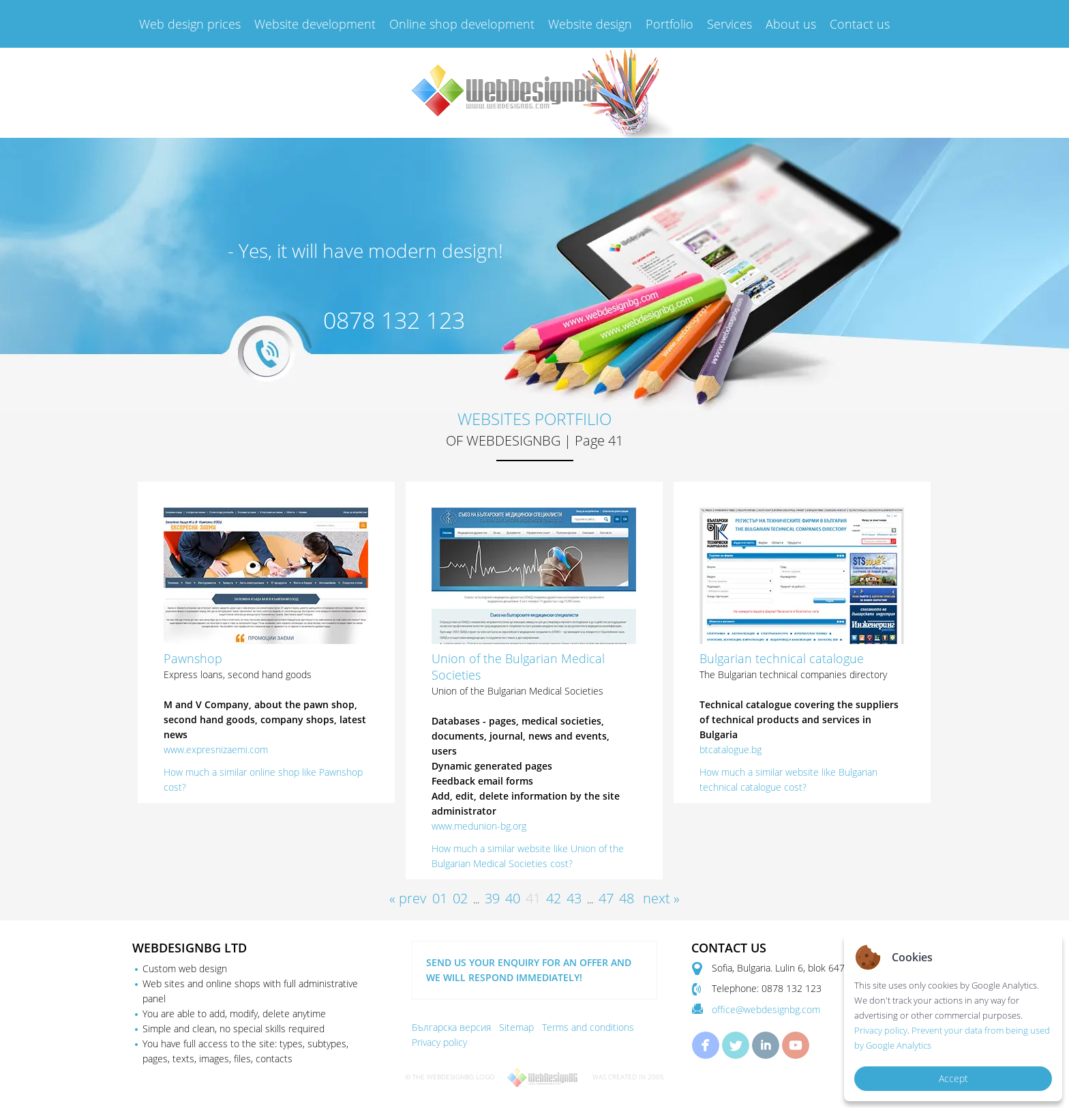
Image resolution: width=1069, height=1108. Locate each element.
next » (661, 898)
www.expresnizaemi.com (216, 749)
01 (439, 898)
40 (512, 898)
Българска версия (451, 1027)
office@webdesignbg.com (766, 1009)
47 (606, 898)
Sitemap (516, 1027)
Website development (315, 24)
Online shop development (461, 24)
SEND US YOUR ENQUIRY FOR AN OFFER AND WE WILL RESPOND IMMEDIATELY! (528, 970)
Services (729, 24)
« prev (407, 898)
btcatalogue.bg (730, 749)
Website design (590, 24)
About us (791, 24)
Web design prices (190, 24)
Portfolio (669, 24)
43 (574, 898)
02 (460, 898)
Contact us (860, 24)
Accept (953, 1078)
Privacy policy (439, 1042)
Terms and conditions (588, 1027)
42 (553, 898)
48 (626, 898)
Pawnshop (193, 658)
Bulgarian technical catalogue (781, 658)
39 (492, 898)
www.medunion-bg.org (479, 825)
